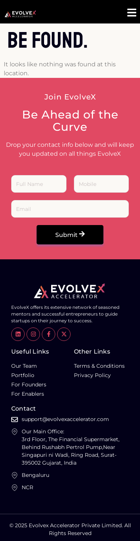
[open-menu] (131, 13)
